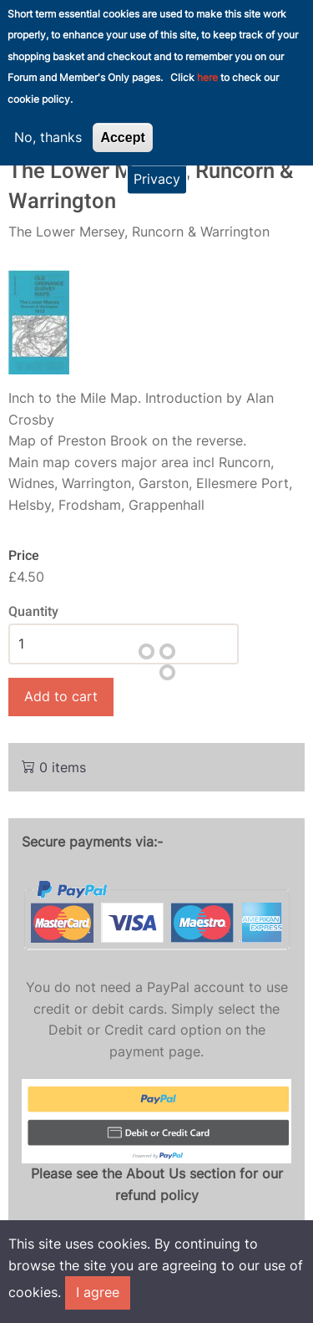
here (207, 65)
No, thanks (48, 124)
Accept (122, 125)
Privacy (157, 167)
